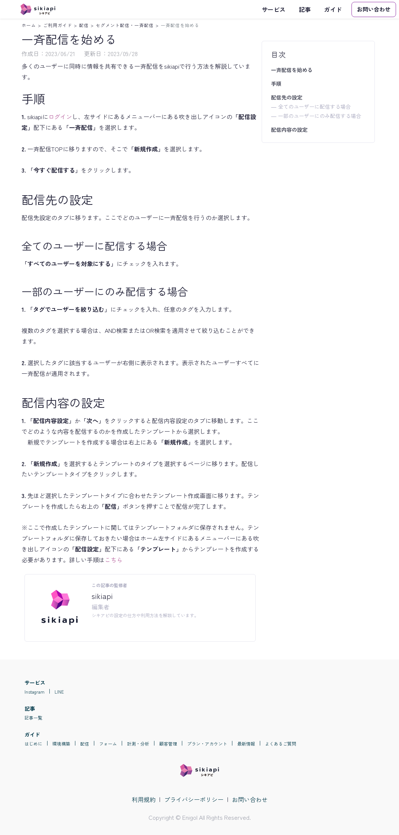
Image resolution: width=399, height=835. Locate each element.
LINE (59, 691)
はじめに (33, 743)
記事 (305, 9)
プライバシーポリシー (193, 799)
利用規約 (144, 799)
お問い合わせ (250, 799)
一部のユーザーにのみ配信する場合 (319, 115)
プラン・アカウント (207, 743)
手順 (276, 83)
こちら (113, 559)
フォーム (108, 743)
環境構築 (61, 743)
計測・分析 (138, 743)
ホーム (29, 25)
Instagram (34, 691)
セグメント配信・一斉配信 (125, 25)
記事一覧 (33, 717)
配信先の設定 (286, 97)
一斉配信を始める (180, 25)
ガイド (333, 9)
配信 (84, 25)
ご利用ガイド (57, 25)
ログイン (60, 116)
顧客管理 (168, 743)
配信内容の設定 (289, 129)
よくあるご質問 (280, 743)
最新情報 (246, 743)
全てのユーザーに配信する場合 (314, 106)
